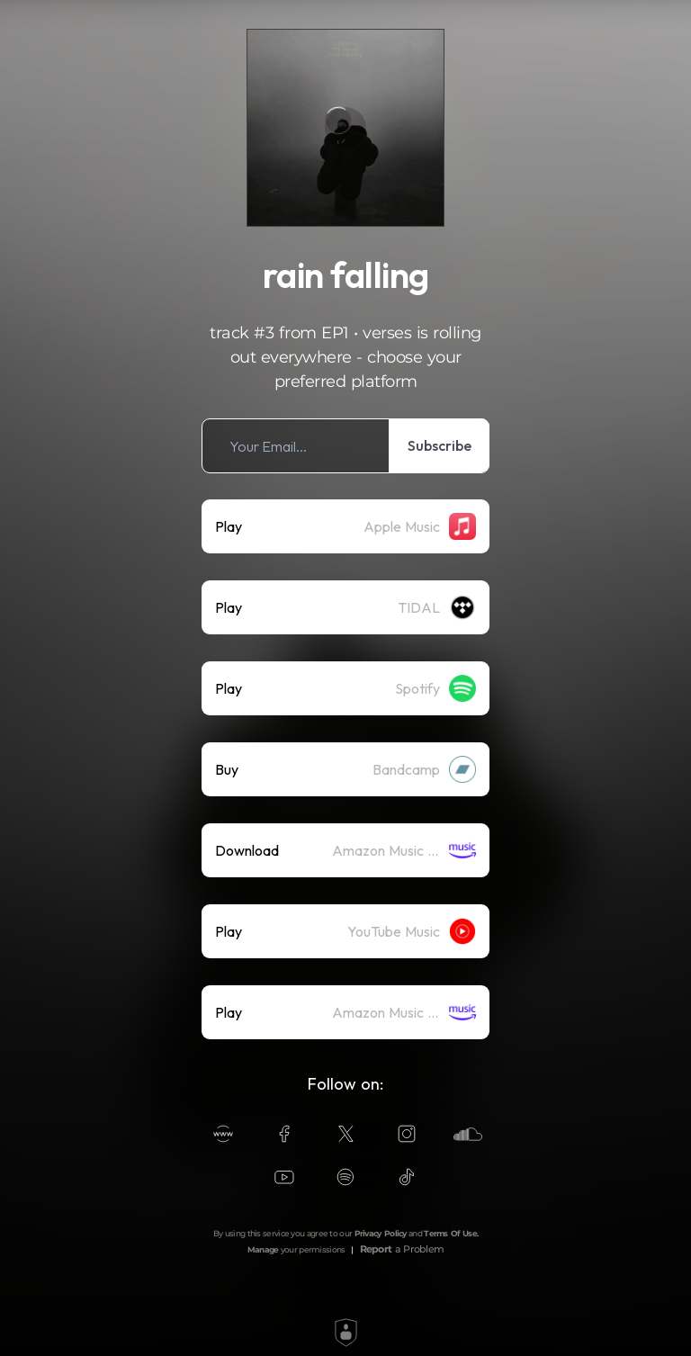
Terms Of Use (450, 1233)
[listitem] (345, 445)
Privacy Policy (380, 1233)
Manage (263, 1249)
